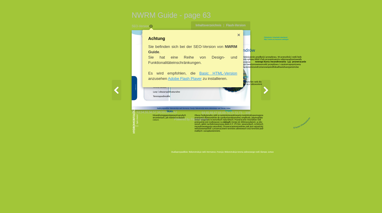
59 (130, 156)
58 (126, 156)
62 (142, 156)
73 (273, 157)
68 (252, 157)
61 (138, 156)
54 (109, 156)
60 (134, 156)
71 (265, 157)
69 (257, 157)
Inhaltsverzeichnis (241, 25)
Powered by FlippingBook (191, 163)
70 (261, 157)
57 (121, 156)
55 (113, 156)
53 (105, 156)
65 (240, 157)
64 (236, 157)
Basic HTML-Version (185, 73)
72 (269, 157)
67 (248, 157)
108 (281, 157)
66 (244, 157)
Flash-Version (269, 25)
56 (117, 156)
